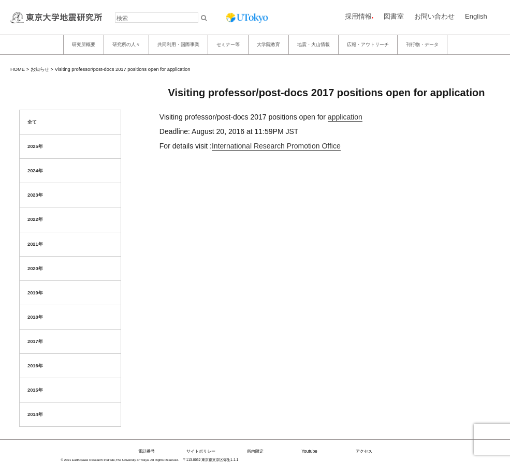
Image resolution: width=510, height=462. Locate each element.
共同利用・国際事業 (178, 44)
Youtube (309, 451)
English (476, 16)
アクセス (364, 451)
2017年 (35, 341)
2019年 (35, 292)
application (345, 117)
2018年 (35, 317)
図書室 (394, 16)
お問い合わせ (434, 16)
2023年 (35, 195)
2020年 (35, 268)
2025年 (35, 146)
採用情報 (358, 16)
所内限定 (255, 451)
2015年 (35, 390)
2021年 (35, 244)
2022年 (35, 219)
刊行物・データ (422, 44)
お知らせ (40, 69)
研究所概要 (83, 44)
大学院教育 (268, 44)
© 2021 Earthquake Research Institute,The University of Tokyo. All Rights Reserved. (120, 459)
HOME (17, 69)
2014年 (35, 414)
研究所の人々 (126, 44)
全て (32, 122)
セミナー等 (228, 44)
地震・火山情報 (313, 44)
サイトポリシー (200, 451)
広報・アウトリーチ (368, 44)
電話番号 (146, 451)
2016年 (35, 365)
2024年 (35, 170)
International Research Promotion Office (276, 146)
